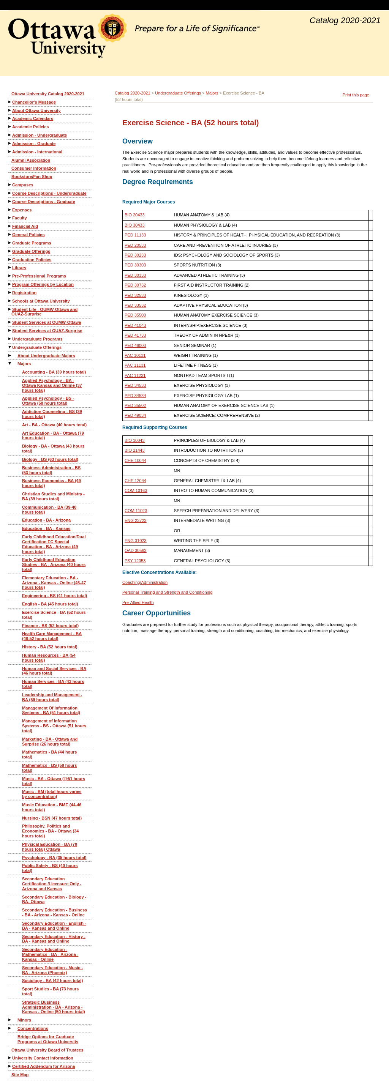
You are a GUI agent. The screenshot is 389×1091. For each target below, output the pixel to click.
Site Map (19, 1074)
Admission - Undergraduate (39, 135)
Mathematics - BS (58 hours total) (49, 768)
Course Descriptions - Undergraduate (49, 193)
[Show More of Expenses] (10, 209)
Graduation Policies (31, 259)
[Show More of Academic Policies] (10, 126)
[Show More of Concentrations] (10, 1028)
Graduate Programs (31, 243)
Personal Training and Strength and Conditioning (167, 592)
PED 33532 (135, 305)
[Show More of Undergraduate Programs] (10, 339)
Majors (24, 363)
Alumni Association (30, 160)
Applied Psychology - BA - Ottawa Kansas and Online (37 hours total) (52, 385)
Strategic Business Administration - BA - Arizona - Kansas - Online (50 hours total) (53, 1007)
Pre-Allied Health (138, 602)
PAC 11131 (135, 365)
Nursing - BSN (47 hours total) (52, 818)
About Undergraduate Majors (46, 355)
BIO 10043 (135, 440)
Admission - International (37, 152)
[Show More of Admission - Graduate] (10, 143)
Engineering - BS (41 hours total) (54, 595)
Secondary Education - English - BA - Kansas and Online (54, 925)
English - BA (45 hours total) (50, 604)
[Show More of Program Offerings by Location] (10, 284)
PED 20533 (135, 245)
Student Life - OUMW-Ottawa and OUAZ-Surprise (44, 312)
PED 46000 (135, 345)
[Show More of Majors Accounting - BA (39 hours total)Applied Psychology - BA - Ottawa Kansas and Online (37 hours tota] (10, 363)
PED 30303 (135, 265)
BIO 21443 (135, 450)
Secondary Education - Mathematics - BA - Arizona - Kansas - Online (50, 954)
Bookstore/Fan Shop (31, 176)
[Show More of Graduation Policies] (10, 259)
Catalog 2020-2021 (132, 93)
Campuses (22, 185)
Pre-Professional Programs (39, 276)
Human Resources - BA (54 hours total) (49, 657)
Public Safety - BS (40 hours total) (50, 868)
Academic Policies (30, 127)
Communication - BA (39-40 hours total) (49, 509)
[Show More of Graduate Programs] (10, 242)
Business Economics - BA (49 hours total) (51, 483)
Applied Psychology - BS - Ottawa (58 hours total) (48, 400)
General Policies (28, 234)
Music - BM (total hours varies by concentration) (51, 794)
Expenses (22, 210)
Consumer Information (33, 168)
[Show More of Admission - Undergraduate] (10, 135)
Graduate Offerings (31, 251)
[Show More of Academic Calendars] (10, 118)
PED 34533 (135, 385)
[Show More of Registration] (10, 292)
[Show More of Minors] (10, 1020)
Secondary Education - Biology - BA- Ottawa (54, 899)
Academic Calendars (32, 118)
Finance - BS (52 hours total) (50, 625)
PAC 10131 (135, 355)
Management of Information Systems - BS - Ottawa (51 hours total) (54, 726)
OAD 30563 (135, 550)
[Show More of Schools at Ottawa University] (10, 301)
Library (19, 267)
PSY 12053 (135, 560)
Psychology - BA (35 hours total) (54, 857)
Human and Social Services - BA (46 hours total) (54, 671)
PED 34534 (135, 395)
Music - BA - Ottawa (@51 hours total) (53, 781)
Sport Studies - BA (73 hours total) (50, 991)
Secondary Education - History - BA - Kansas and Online (53, 939)
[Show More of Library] (10, 267)
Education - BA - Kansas (46, 528)
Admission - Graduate (33, 143)
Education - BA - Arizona (46, 520)
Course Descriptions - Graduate (43, 201)
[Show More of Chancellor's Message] (10, 102)
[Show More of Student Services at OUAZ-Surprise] (10, 330)
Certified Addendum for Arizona (43, 1066)
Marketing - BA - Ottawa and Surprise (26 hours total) (49, 741)
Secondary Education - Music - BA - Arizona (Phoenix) (52, 970)
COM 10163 (136, 490)
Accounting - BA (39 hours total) (54, 372)
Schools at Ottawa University (41, 301)
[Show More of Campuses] (10, 184)
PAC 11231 (135, 375)
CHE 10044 (135, 460)
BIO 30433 (135, 225)
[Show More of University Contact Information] (10, 1057)
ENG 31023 (135, 540)
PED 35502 (135, 405)
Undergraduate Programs (37, 339)
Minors (24, 1020)
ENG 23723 (135, 520)
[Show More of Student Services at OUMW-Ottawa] (10, 322)
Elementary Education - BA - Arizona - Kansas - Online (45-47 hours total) (54, 582)
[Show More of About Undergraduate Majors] (10, 355)
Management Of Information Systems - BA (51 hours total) (51, 710)
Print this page (356, 95)
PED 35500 (135, 315)
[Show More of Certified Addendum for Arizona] (10, 1066)
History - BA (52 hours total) (49, 647)
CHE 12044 (135, 480)
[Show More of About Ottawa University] (10, 110)
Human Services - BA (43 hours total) (53, 684)
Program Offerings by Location (43, 284)
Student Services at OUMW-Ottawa (46, 322)
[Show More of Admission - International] (10, 151)
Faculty (19, 218)
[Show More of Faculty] (10, 217)
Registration (24, 292)
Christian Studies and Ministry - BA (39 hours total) (53, 496)
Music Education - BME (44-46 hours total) (51, 807)
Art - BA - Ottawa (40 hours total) (54, 425)
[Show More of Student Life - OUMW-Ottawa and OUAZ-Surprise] (10, 309)
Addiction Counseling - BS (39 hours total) (52, 414)
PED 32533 (135, 295)
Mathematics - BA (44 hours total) (49, 754)
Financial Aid (25, 226)
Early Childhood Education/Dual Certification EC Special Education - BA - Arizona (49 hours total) (53, 543)
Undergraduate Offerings (37, 347)
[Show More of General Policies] (10, 234)
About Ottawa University (36, 110)
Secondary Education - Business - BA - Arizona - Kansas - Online (54, 912)
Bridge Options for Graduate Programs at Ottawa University (47, 1039)
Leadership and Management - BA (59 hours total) (52, 697)
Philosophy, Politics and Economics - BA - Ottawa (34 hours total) (50, 831)
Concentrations (32, 1028)
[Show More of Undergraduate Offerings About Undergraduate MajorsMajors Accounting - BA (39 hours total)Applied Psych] (10, 347)
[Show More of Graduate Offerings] (10, 251)
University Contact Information (42, 1058)
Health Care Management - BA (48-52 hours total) (52, 636)
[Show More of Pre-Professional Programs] (10, 275)
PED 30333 (135, 275)
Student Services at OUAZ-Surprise (47, 330)
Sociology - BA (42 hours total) (52, 980)
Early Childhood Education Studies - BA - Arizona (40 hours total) (53, 564)
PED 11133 (135, 235)
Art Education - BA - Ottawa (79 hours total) (53, 435)
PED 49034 (135, 415)
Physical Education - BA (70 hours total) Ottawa (49, 846)
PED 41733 (135, 335)
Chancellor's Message (34, 102)
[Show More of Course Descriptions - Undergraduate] (10, 193)
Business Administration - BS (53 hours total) (51, 470)
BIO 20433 (135, 215)
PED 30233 (135, 255)
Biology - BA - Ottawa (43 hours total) (53, 448)
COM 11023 (136, 510)
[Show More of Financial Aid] (10, 226)
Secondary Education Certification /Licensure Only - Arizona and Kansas (51, 884)
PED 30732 (135, 285)
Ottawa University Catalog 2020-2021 (47, 93)
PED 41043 (135, 325)
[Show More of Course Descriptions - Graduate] (10, 201)
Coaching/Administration (145, 582)
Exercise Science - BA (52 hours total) (54, 615)
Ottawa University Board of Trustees (47, 1050)
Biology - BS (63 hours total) (50, 459)
